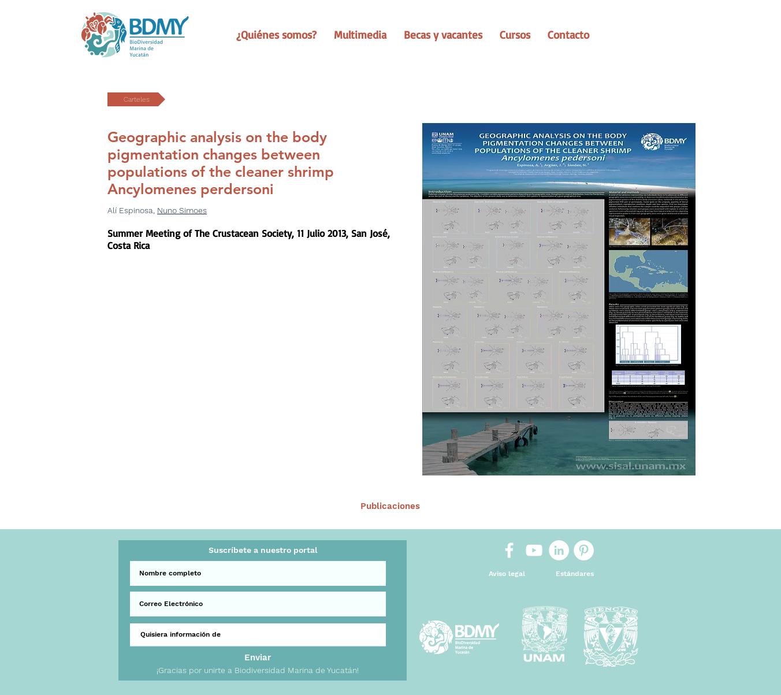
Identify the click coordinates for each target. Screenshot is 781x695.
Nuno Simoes (182, 210)
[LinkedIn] (559, 550)
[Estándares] (575, 574)
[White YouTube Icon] (534, 550)
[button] (276, 34)
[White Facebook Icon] (509, 550)
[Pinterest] (584, 550)
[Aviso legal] (506, 574)
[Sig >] (542, 506)
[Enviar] (258, 658)
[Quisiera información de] (258, 634)
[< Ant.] (237, 506)
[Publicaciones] (390, 506)
